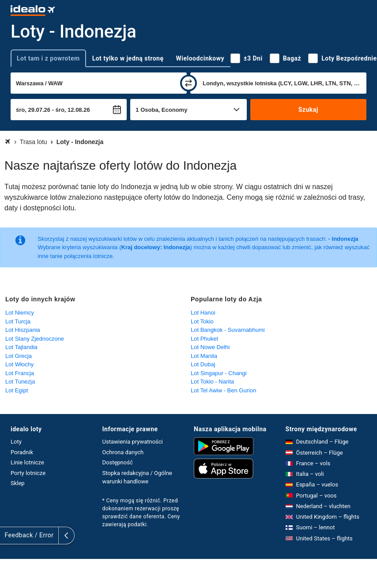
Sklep (18, 483)
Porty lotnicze (28, 473)
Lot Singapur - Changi (218, 373)
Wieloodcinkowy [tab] (200, 58)
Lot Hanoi (203, 312)
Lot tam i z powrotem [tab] (48, 58)
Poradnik (22, 452)
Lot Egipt (16, 390)
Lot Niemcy (19, 312)
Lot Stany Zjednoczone (34, 338)
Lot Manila (204, 356)
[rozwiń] (8, 535)
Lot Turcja (17, 321)
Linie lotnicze (27, 462)
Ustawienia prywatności (132, 441)
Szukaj (308, 109)
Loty (16, 441)
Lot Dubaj (203, 364)
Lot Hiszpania (22, 330)
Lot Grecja (18, 356)
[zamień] (188, 83)
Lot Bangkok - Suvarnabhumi (228, 330)
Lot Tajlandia (21, 347)
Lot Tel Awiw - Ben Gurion (223, 390)
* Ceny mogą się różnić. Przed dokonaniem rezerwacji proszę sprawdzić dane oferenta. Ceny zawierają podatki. (141, 513)
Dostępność (117, 462)
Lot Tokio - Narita (212, 381)
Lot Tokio (202, 321)
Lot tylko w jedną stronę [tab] (128, 58)
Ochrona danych (123, 452)
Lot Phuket (204, 338)
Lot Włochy (19, 364)
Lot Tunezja (20, 381)
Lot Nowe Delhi (210, 347)
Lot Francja (19, 373)
